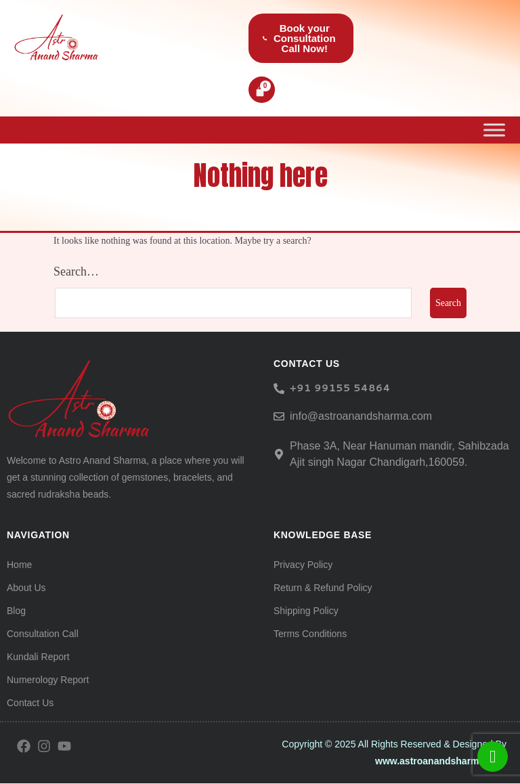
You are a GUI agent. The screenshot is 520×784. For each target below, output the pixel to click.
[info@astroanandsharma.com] (279, 416)
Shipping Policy (306, 611)
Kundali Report (38, 657)
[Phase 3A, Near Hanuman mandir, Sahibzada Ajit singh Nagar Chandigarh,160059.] (279, 454)
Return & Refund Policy (323, 588)
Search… (76, 271)
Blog (16, 611)
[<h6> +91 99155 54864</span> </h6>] (279, 388)
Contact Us (30, 703)
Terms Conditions (310, 634)
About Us (26, 588)
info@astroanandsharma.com (361, 416)
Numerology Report (48, 680)
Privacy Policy (303, 565)
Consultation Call (43, 634)
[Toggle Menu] (494, 129)
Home (19, 565)
